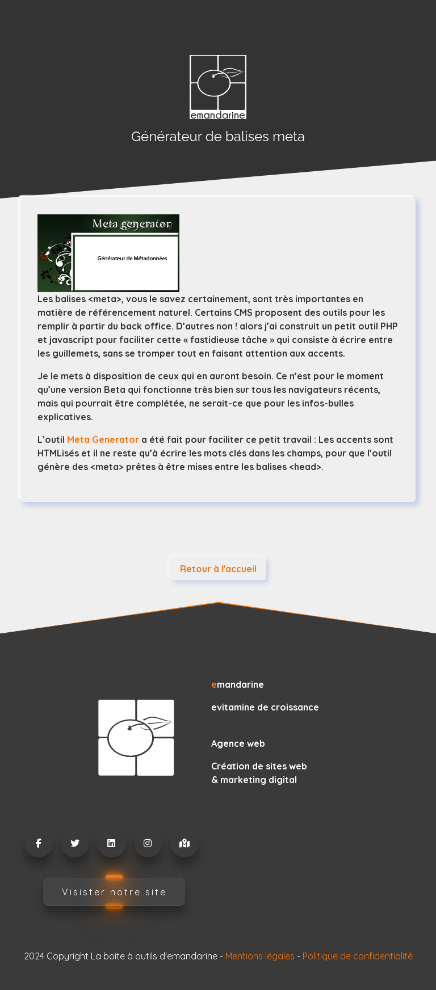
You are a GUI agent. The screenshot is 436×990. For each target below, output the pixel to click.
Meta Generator (103, 439)
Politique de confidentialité (358, 956)
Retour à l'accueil (218, 568)
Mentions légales (260, 956)
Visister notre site (114, 892)
